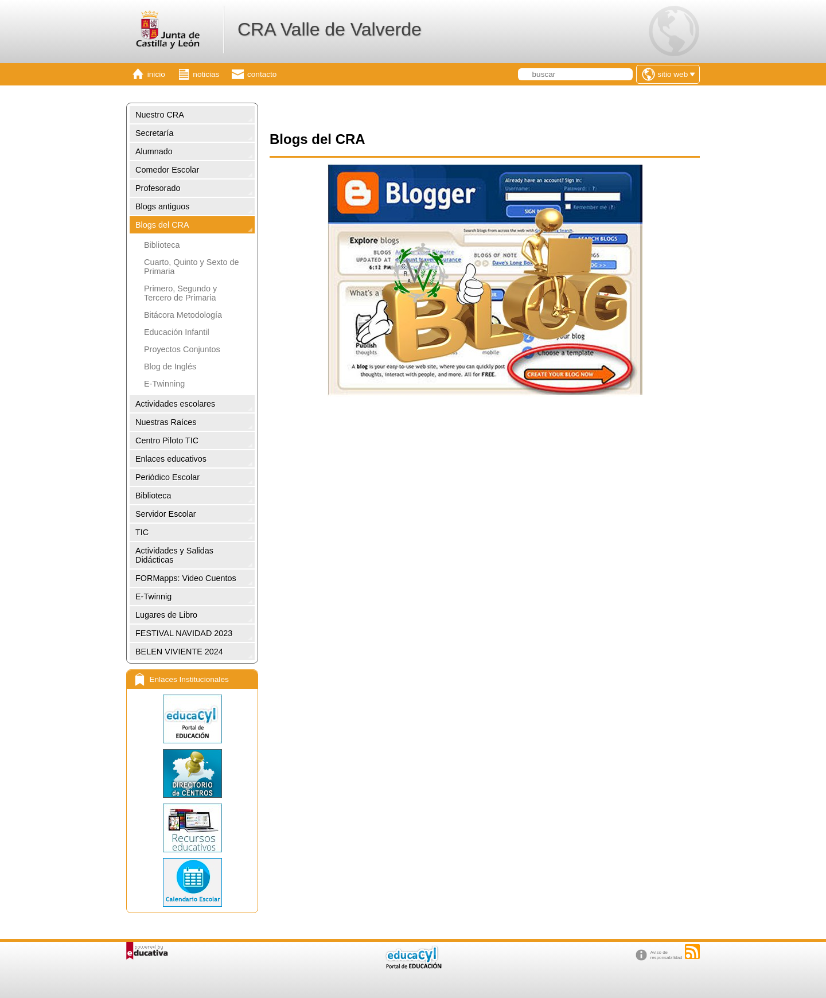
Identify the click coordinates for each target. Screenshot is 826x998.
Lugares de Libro (166, 614)
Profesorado (157, 188)
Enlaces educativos (170, 458)
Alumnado (154, 151)
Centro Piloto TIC (166, 440)
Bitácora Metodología (183, 314)
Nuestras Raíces (165, 422)
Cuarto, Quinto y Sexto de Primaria (191, 267)
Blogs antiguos (162, 206)
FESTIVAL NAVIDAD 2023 (183, 633)
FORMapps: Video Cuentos (185, 578)
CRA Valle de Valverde (329, 29)
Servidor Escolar (165, 514)
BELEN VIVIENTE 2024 (179, 651)
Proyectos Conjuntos (182, 349)
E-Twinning (164, 383)
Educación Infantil (176, 332)
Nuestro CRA (159, 114)
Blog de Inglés (170, 366)
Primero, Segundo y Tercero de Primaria (180, 293)
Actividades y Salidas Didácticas (174, 555)
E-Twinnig (153, 596)
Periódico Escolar (167, 477)
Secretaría (154, 133)
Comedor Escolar (167, 169)
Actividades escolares (175, 403)
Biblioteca (162, 245)
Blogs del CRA (162, 224)
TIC (142, 532)
